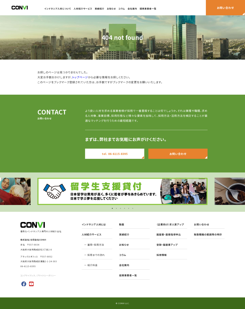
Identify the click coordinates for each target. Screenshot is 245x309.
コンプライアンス (27, 275)
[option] (122, 191)
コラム (121, 8)
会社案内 (132, 8)
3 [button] (120, 208)
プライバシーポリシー (46, 275)
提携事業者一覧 (148, 8)
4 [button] (124, 208)
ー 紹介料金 (90, 265)
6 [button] (132, 208)
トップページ (80, 77)
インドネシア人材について (57, 8)
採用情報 (162, 255)
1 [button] (112, 208)
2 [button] (116, 208)
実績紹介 (99, 8)
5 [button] (128, 208)
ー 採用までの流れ (93, 255)
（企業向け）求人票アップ (170, 224)
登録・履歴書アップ (167, 244)
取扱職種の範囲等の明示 (208, 234)
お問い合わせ (177, 154)
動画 (121, 224)
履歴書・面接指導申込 (169, 234)
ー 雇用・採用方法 (93, 244)
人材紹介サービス (83, 8)
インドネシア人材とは (94, 224)
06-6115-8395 (28, 266)
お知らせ (111, 8)
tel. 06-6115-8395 (115, 154)
